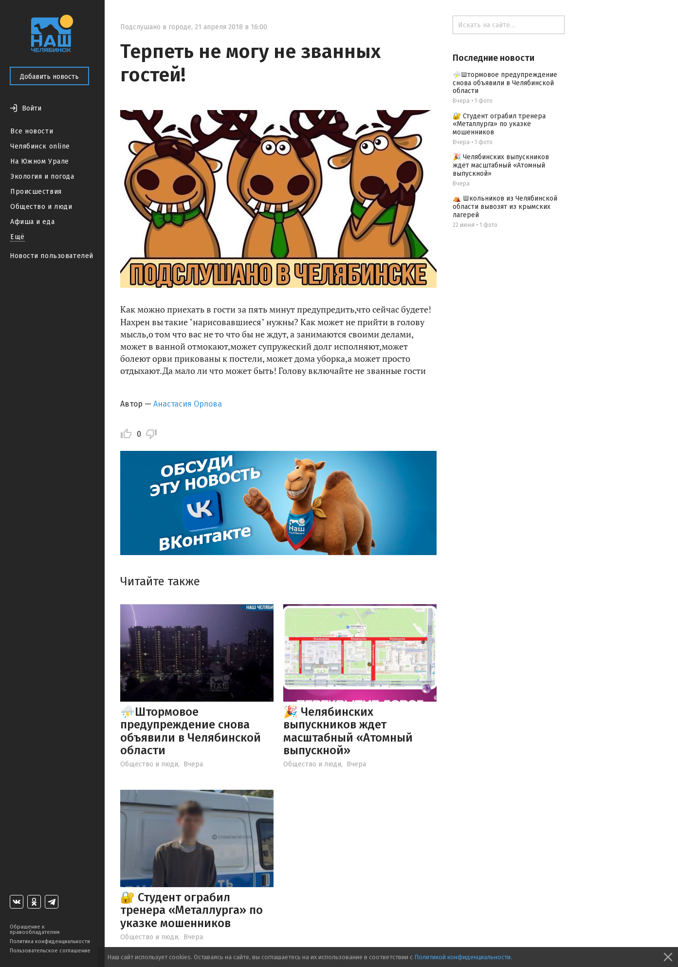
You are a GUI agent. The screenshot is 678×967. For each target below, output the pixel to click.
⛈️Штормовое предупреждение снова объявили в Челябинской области (190, 731)
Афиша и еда (32, 222)
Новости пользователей (51, 256)
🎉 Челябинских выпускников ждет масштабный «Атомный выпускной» (348, 731)
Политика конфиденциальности (50, 941)
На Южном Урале (39, 161)
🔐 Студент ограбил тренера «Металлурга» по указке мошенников (191, 910)
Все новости (31, 131)
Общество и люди (41, 207)
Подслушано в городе (155, 27)
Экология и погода (42, 176)
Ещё (17, 237)
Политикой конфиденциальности (462, 957)
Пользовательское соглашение (50, 950)
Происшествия (36, 191)
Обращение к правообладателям (34, 929)
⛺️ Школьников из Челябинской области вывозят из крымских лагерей (505, 206)
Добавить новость (49, 77)
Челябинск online (40, 146)
